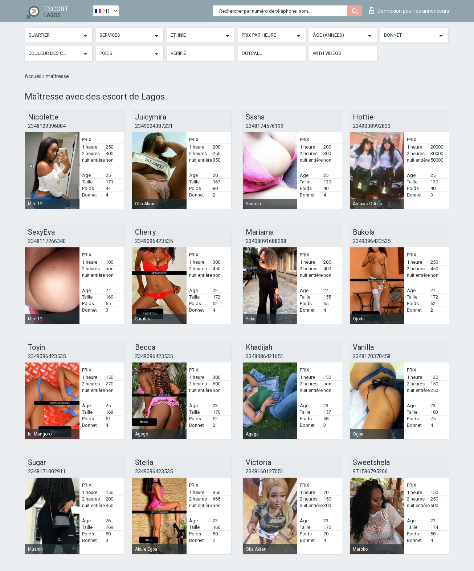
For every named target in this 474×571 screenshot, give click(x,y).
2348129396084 (47, 126)
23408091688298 (266, 241)
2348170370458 (372, 356)
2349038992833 (372, 126)
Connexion (409, 11)
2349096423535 (154, 241)
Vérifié (178, 53)
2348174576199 (264, 126)
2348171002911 (47, 471)
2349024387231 (154, 126)
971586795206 (370, 471)
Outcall (252, 53)
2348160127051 (264, 471)
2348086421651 (264, 356)
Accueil (33, 76)
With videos (327, 53)
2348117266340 (47, 241)
